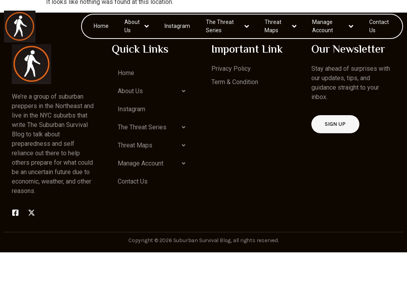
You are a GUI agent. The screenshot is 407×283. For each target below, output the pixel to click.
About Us (136, 26)
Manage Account (332, 26)
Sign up (335, 124)
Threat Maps (280, 26)
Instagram (177, 26)
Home (101, 26)
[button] (154, 91)
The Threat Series (227, 26)
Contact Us (379, 26)
